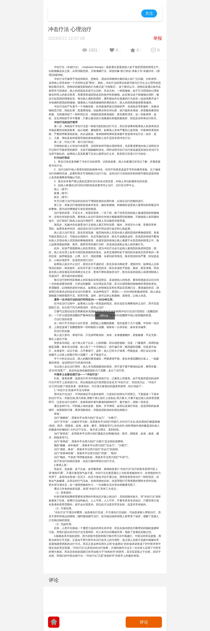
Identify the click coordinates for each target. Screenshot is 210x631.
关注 (149, 13)
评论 (144, 622)
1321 (93, 50)
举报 (157, 38)
